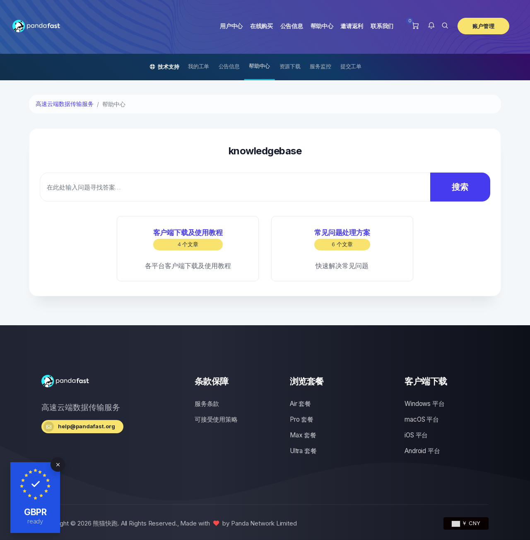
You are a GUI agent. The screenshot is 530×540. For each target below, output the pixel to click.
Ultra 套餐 (303, 451)
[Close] (58, 464)
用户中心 (231, 25)
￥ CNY (466, 523)
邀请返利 (351, 25)
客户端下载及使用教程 (188, 239)
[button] (431, 26)
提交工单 (350, 66)
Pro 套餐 (301, 419)
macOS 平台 (421, 419)
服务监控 (320, 66)
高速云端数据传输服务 (65, 104)
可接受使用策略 (216, 419)
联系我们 (382, 25)
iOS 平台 (416, 435)
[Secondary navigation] (265, 67)
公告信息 (291, 25)
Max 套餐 (303, 435)
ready (35, 521)
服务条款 (207, 404)
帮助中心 (322, 25)
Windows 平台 (424, 404)
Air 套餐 (300, 404)
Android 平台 (422, 451)
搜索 (454, 187)
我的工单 (198, 66)
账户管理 (483, 26)
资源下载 (290, 66)
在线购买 (261, 25)
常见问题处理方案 (342, 239)
